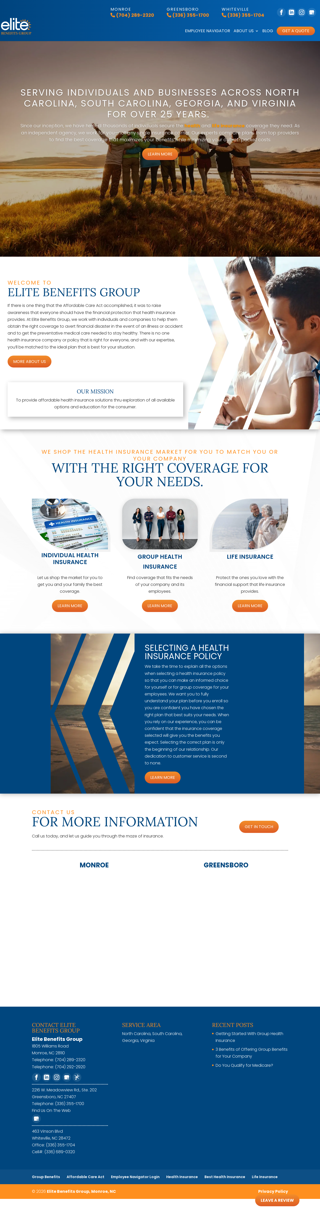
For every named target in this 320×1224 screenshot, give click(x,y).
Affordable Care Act (85, 1176)
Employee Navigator (207, 31)
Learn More (160, 154)
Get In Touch (259, 827)
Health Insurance (182, 1176)
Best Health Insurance (224, 1176)
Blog (267, 31)
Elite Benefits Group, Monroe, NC (81, 1191)
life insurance (228, 126)
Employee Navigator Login (135, 1176)
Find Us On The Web (51, 1110)
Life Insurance (265, 1176)
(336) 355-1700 (188, 15)
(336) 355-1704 (243, 15)
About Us (244, 31)
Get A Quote (295, 31)
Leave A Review (276, 1200)
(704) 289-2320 (132, 15)
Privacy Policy (273, 1191)
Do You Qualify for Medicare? (244, 1065)
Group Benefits (46, 1176)
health (192, 126)
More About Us (29, 361)
